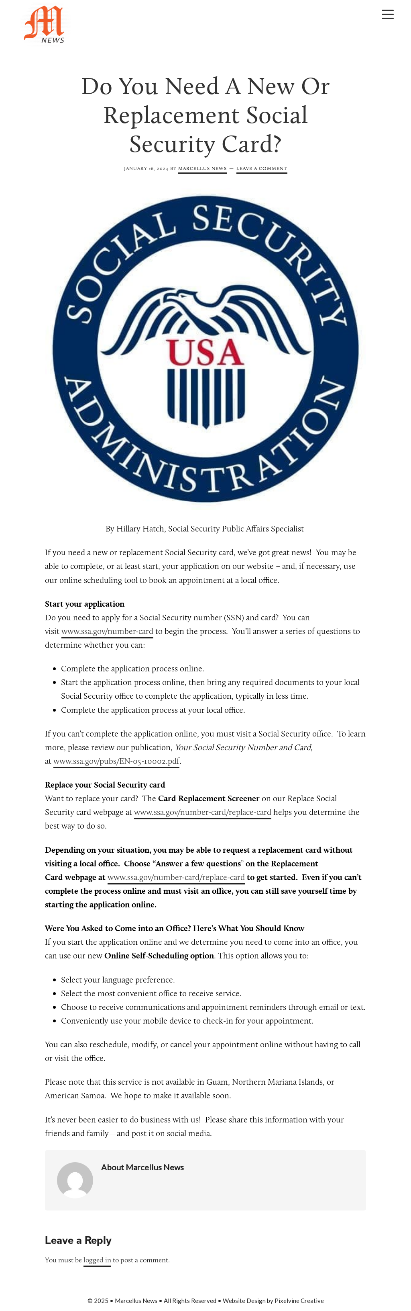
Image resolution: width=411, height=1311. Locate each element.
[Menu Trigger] (387, 14)
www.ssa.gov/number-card (107, 631)
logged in (97, 1260)
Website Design (244, 1300)
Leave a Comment (261, 168)
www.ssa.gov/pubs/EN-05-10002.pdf (116, 761)
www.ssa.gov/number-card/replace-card (202, 812)
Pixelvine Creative (299, 1300)
